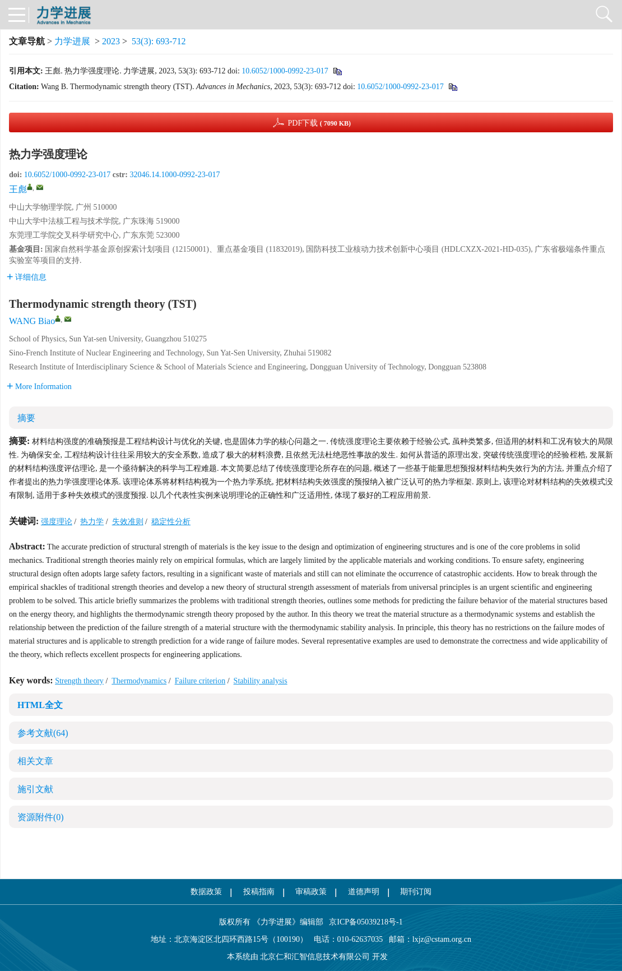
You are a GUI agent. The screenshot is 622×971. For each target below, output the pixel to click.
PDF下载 (319, 123)
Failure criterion (200, 681)
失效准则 (127, 521)
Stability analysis (260, 681)
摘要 (26, 418)
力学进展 (72, 41)
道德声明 (363, 891)
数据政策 (206, 891)
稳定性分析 (171, 521)
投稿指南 (259, 891)
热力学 (92, 521)
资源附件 (40, 817)
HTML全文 (40, 705)
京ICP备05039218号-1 (363, 922)
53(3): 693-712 (158, 41)
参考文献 (42, 733)
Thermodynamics (139, 681)
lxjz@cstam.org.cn (441, 939)
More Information (39, 386)
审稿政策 (311, 891)
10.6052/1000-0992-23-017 (285, 71)
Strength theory (79, 681)
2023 (111, 41)
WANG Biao (32, 321)
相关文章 (35, 761)
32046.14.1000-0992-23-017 (174, 174)
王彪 (18, 189)
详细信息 (27, 277)
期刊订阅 (415, 891)
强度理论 (56, 521)
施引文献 (35, 789)
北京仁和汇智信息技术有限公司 (315, 956)
